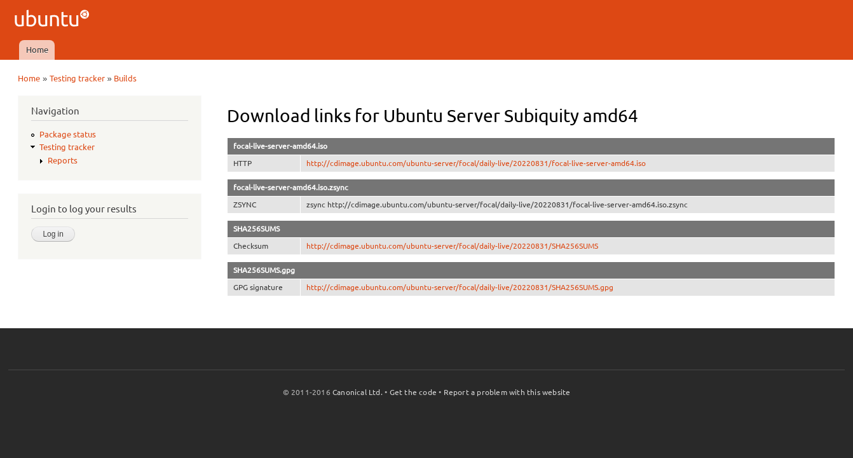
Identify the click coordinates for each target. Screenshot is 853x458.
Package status (67, 134)
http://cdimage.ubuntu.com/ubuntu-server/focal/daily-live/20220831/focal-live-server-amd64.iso (476, 163)
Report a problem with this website (507, 392)
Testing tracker (77, 78)
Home (37, 49)
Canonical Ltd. (357, 392)
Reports (63, 160)
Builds (125, 78)
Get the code (413, 392)
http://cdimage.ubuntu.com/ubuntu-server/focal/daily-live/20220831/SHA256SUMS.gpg (459, 287)
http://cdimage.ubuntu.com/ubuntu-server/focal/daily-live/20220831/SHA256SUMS (452, 246)
